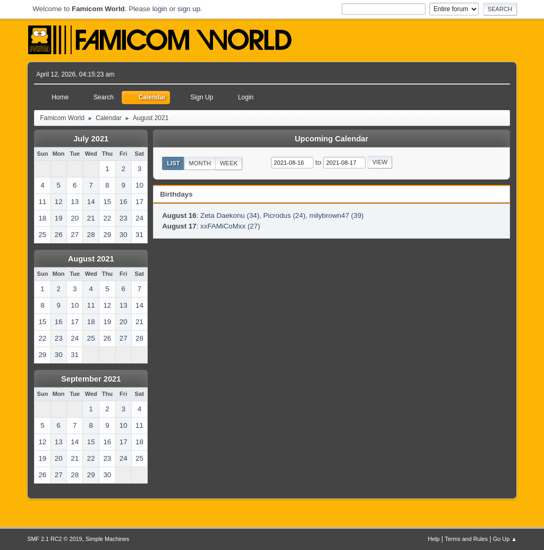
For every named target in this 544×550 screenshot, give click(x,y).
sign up (188, 9)
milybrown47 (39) (336, 215)
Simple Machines (107, 539)
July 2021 (90, 138)
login (159, 9)
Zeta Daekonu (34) (229, 215)
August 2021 (91, 259)
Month (200, 163)
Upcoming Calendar (331, 138)
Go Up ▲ (505, 539)
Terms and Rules (466, 539)
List (173, 163)
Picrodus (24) (284, 215)
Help (433, 539)
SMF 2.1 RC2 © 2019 (54, 539)
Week (228, 163)
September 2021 (91, 379)
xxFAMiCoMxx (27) (230, 226)
